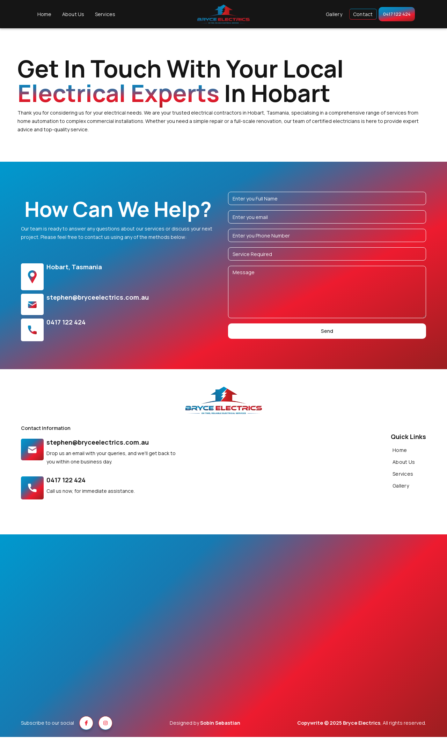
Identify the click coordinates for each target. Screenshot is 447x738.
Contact (359, 14)
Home (41, 14)
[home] (223, 14)
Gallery (330, 14)
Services (101, 14)
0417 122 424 (397, 14)
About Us (69, 14)
